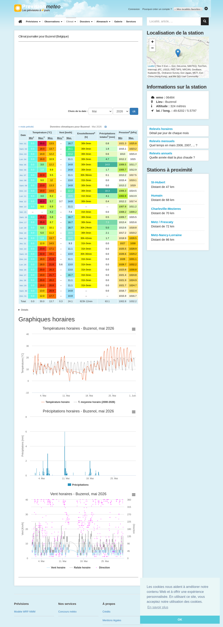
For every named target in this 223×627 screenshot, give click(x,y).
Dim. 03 (23, 154)
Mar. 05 (22, 164)
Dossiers (86, 21)
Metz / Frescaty (178, 224)
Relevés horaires (177, 131)
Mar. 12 (22, 201)
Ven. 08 (22, 180)
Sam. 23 (23, 254)
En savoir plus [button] (157, 607)
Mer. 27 (22, 275)
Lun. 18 (22, 228)
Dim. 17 (23, 222)
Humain (178, 198)
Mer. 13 (22, 206)
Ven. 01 (22, 143)
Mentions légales (112, 620)
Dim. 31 (23, 296)
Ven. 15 (22, 212)
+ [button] (152, 42)
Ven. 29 (22, 285)
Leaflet (151, 66)
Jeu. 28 (22, 280)
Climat (71, 21)
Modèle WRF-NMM (24, 611)
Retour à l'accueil (38, 8)
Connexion (134, 9)
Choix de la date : (78, 111)
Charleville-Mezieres (178, 211)
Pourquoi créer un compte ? (157, 9)
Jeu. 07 (22, 175)
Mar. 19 (22, 233)
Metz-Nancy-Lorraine (178, 237)
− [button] (152, 48)
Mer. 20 (22, 238)
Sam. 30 (23, 291)
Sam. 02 (23, 149)
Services (131, 21)
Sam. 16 (23, 217)
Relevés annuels (177, 156)
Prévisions (33, 21)
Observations (53, 21)
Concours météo (67, 611)
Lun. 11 (22, 196)
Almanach (103, 21)
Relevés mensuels (177, 143)
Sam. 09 (23, 185)
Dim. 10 (23, 191)
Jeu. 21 (22, 243)
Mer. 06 (22, 170)
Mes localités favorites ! (188, 9)
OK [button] (180, 619)
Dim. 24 (23, 259)
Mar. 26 (22, 270)
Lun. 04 (22, 159)
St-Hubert (178, 184)
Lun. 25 (22, 264)
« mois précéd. (26, 126)
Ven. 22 (22, 249)
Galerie (118, 21)
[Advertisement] (78, 75)
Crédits (106, 611)
